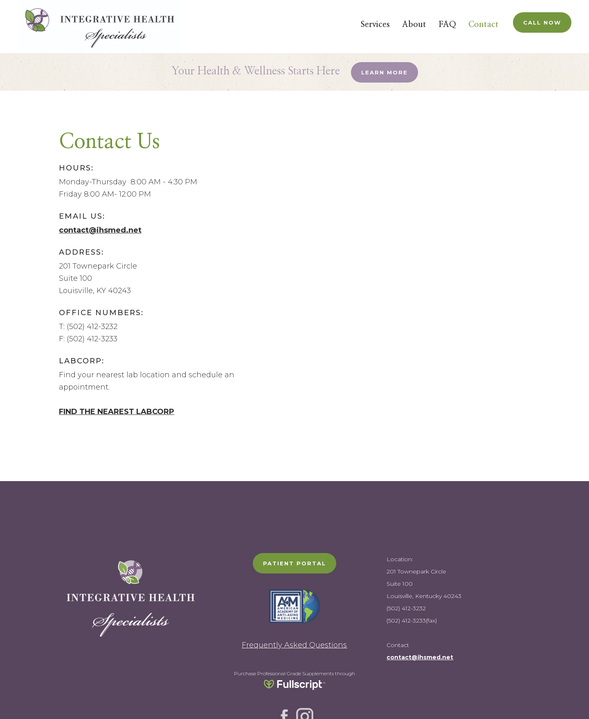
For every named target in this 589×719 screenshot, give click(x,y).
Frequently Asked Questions (294, 645)
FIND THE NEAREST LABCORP (116, 411)
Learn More (384, 72)
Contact (483, 24)
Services (375, 24)
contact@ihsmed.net (100, 230)
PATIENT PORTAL (294, 563)
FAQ (447, 24)
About (414, 24)
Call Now (542, 22)
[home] (99, 26)
